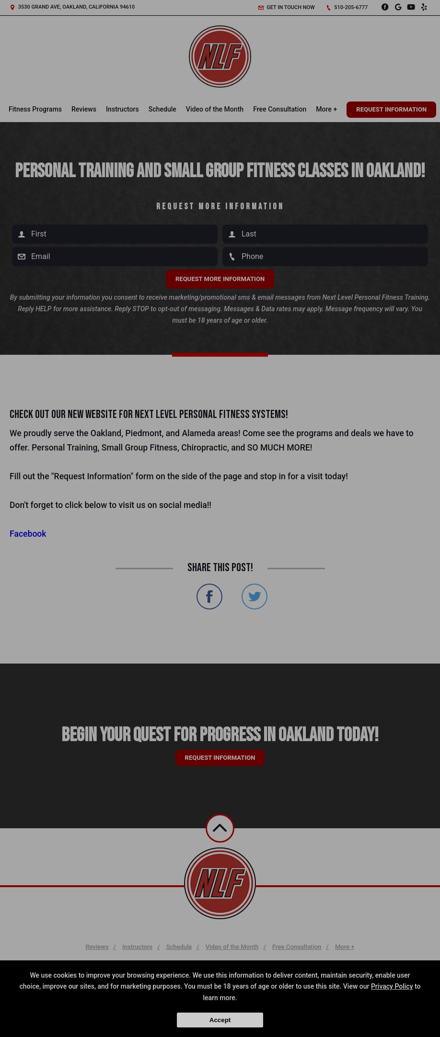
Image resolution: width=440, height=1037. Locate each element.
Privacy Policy (392, 986)
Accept (220, 1020)
